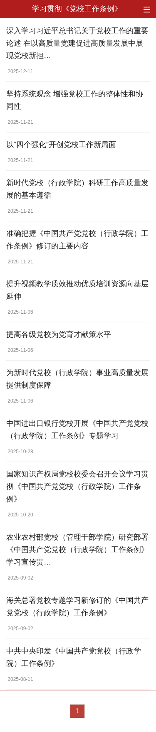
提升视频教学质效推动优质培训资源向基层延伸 (77, 290)
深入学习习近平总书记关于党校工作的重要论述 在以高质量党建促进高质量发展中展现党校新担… (77, 43)
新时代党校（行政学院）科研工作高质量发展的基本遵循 (77, 189)
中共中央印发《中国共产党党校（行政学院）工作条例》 (73, 657)
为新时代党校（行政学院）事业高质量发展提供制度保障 (77, 378)
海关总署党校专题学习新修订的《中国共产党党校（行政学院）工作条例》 (77, 606)
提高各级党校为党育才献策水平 (58, 334)
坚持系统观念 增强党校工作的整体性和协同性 (74, 100)
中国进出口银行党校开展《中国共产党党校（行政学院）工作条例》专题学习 (77, 429)
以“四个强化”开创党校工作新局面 (61, 144)
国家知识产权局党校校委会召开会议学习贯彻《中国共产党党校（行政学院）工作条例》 (77, 486)
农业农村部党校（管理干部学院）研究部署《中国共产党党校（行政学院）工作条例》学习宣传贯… (77, 549)
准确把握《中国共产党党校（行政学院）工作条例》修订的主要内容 (77, 239)
